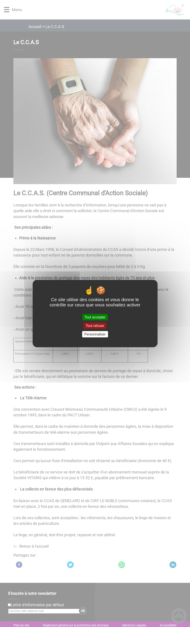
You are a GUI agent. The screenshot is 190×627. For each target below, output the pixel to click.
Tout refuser (95, 325)
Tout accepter (94, 317)
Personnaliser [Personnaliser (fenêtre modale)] (95, 334)
